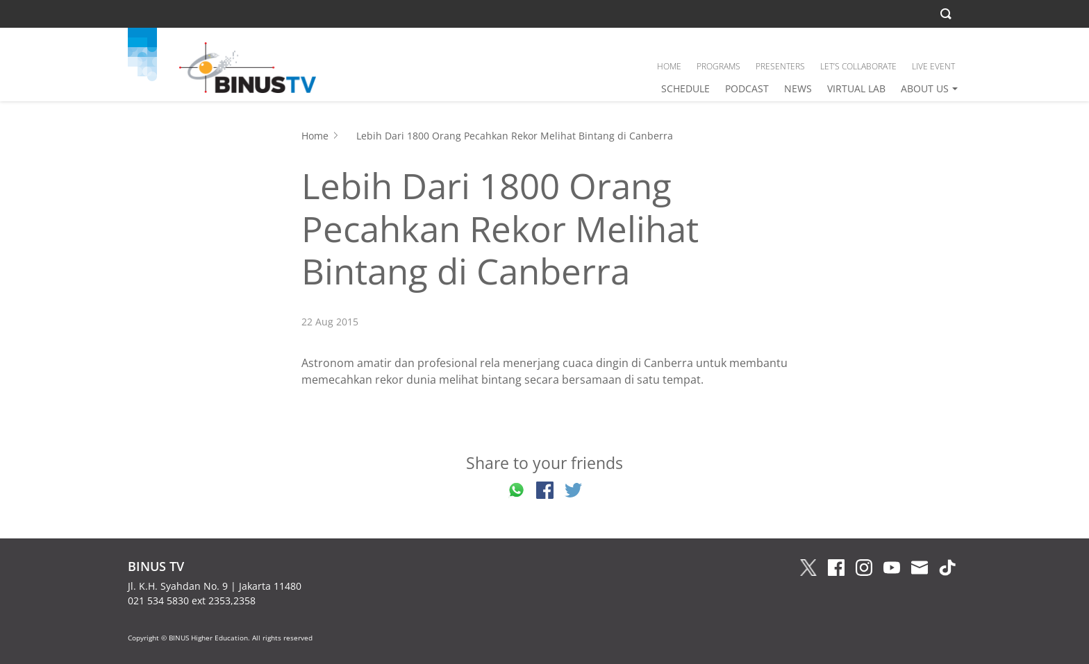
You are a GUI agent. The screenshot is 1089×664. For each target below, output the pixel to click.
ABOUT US (925, 88)
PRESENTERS (780, 66)
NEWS (798, 88)
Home (315, 135)
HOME (669, 66)
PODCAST (747, 88)
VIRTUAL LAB (856, 88)
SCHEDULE (685, 88)
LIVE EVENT (933, 66)
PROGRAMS (718, 66)
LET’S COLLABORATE (858, 66)
